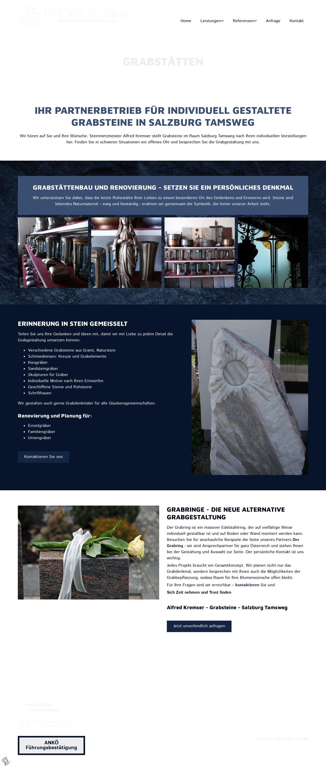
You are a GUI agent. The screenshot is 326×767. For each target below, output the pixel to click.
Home (186, 21)
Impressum (264, 738)
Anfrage (273, 21)
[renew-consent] (5, 761)
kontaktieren (247, 585)
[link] (212, 21)
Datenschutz (284, 738)
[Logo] (76, 17)
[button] (43, 457)
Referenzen (243, 21)
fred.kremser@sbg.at (244, 11)
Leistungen (210, 21)
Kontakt (297, 21)
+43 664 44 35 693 (290, 11)
